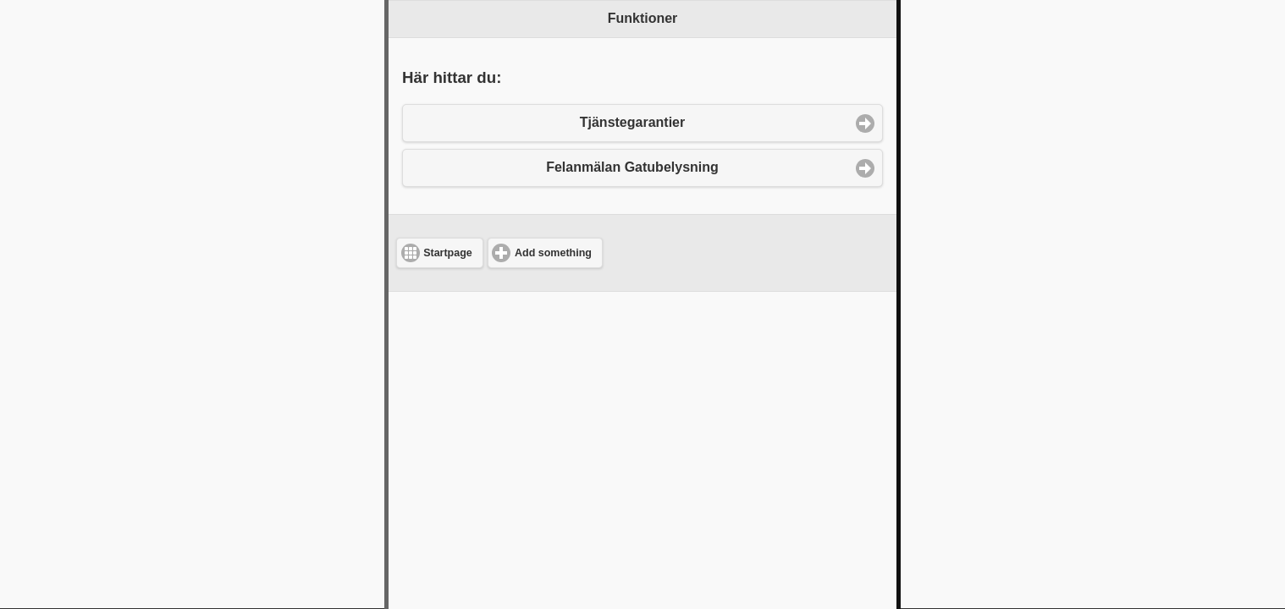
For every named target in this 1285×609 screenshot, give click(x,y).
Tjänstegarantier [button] (632, 122)
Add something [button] (553, 253)
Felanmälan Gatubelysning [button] (632, 167)
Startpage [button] (447, 253)
